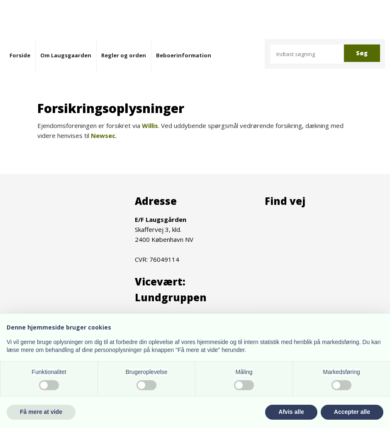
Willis (150, 125)
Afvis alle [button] (291, 411)
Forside (20, 55)
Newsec (103, 135)
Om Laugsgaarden (65, 55)
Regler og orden (123, 55)
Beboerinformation (183, 55)
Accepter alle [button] (352, 411)
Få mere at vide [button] (41, 411)
